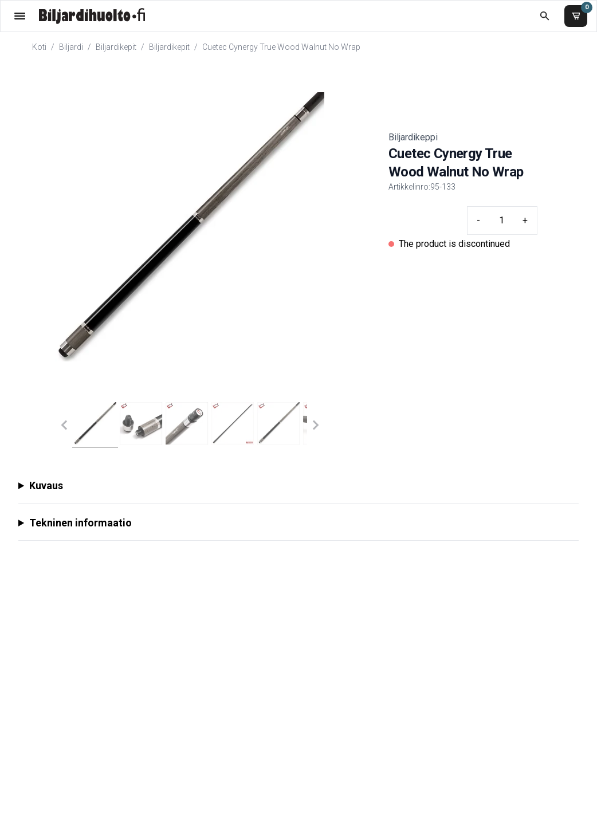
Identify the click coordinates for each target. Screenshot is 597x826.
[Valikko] (20, 16)
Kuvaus (46, 485)
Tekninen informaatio (80, 523)
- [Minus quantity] (478, 220)
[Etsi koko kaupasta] (545, 16)
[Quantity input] (501, 220)
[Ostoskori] (575, 16)
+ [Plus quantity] (525, 220)
